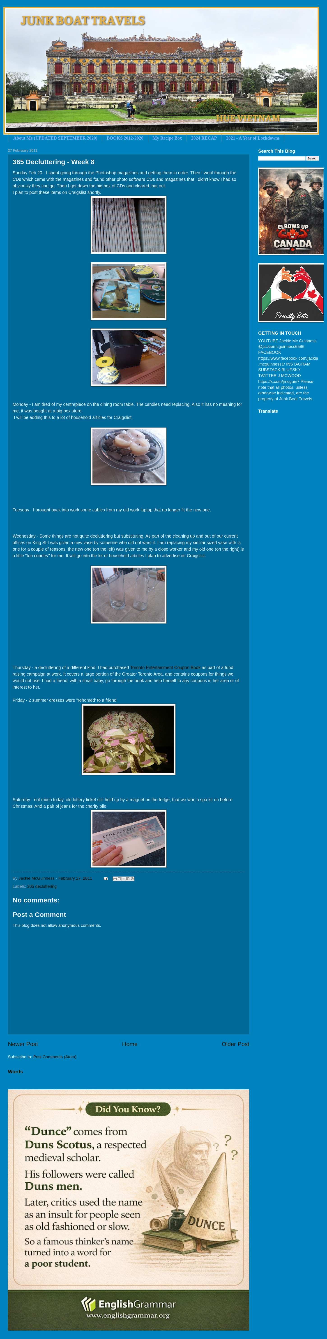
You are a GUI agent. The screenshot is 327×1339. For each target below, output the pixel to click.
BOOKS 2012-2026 (125, 138)
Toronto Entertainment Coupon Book (165, 667)
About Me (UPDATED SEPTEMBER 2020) (55, 138)
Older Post (235, 1044)
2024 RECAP (204, 138)
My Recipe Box (167, 138)
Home (130, 1044)
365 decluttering (42, 886)
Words (15, 1071)
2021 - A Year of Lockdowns (253, 138)
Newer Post (23, 1044)
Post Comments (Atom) (54, 1056)
